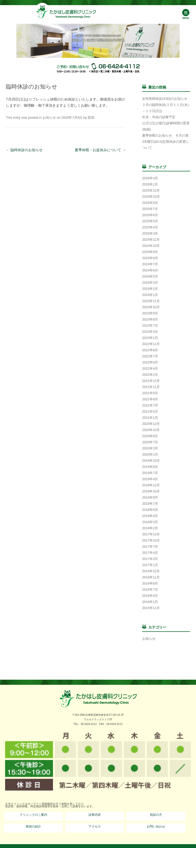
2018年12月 (151, 485)
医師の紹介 (33, 826)
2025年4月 (150, 227)
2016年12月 (151, 571)
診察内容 (95, 815)
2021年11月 (151, 387)
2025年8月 (150, 203)
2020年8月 (150, 436)
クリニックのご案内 (33, 815)
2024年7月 (150, 264)
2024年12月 (151, 239)
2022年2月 (150, 375)
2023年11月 (151, 301)
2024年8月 (150, 258)
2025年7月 (150, 209)
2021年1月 (150, 418)
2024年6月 (150, 270)
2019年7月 (150, 473)
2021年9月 (150, 393)
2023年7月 (150, 325)
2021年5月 (150, 411)
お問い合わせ (156, 826)
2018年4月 (150, 516)
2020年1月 (150, 454)
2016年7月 (150, 589)
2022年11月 (151, 344)
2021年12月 (151, 381)
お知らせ (49, 117)
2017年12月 (151, 534)
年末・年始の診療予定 (158, 117)
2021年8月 (150, 399)
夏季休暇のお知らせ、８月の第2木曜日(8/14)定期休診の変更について (165, 142)
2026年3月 (150, 178)
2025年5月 (150, 221)
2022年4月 (150, 368)
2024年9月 (150, 252)
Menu (186, 14)
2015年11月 (151, 608)
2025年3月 (150, 233)
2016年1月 (150, 602)
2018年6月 (150, 510)
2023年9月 (150, 313)
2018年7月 (150, 503)
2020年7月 (150, 442)
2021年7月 (150, 405)
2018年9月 (150, 497)
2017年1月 (150, 565)
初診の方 (156, 815)
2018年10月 (151, 491)
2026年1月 (150, 184)
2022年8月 (150, 350)
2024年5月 (150, 276)
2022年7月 (150, 356)
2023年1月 (150, 338)
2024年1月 (150, 295)
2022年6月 (150, 362)
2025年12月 (151, 190)
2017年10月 (151, 540)
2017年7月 (150, 546)
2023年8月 (150, 319)
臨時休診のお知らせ (24, 150)
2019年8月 (150, 467)
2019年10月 (151, 460)
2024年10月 (151, 246)
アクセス (95, 826)
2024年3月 (150, 282)
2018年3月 (150, 522)
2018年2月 (150, 528)
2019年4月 (150, 479)
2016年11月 (151, 577)
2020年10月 (151, 430)
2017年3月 (150, 559)
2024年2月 (150, 289)
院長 (91, 117)
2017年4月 (150, 553)
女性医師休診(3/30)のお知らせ (164, 99)
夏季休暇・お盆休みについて (100, 150)
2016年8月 (150, 583)
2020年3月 (150, 448)
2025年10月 (151, 197)
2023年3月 (150, 332)
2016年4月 (150, 596)
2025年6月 (150, 215)
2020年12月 (151, 424)
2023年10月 (151, 307)
